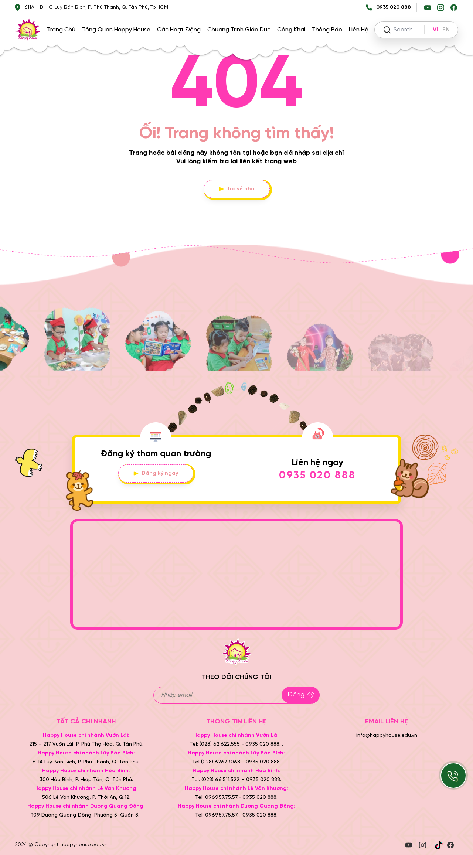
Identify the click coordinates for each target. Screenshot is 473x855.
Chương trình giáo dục (238, 30)
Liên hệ (358, 30)
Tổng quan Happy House (116, 30)
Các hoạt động (179, 30)
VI (435, 30)
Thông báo (327, 30)
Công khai (291, 30)
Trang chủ (61, 30)
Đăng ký (300, 694)
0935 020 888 (317, 475)
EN (446, 30)
